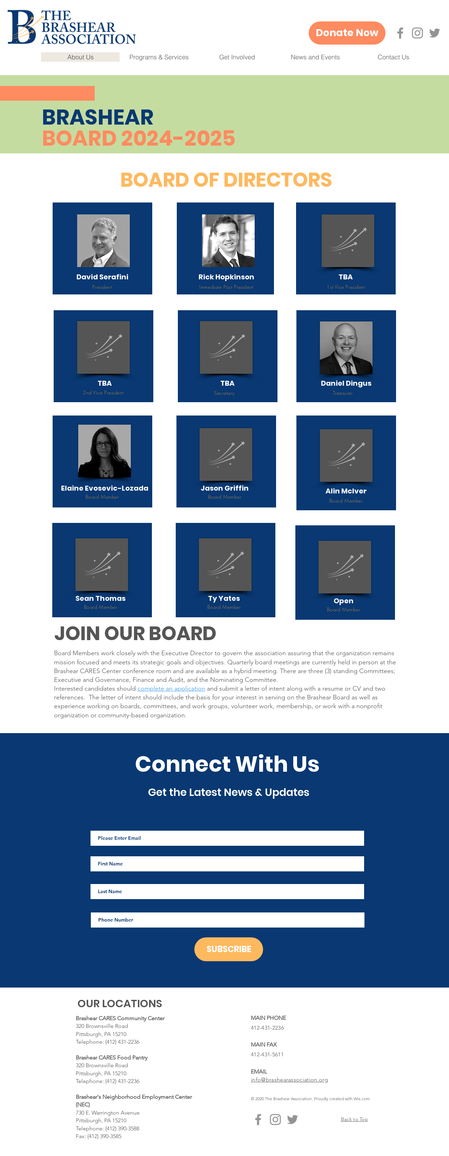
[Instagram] (417, 33)
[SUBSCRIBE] (228, 949)
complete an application (171, 688)
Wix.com (362, 1098)
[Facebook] (400, 33)
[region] (102, 248)
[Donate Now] (347, 33)
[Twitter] (434, 33)
